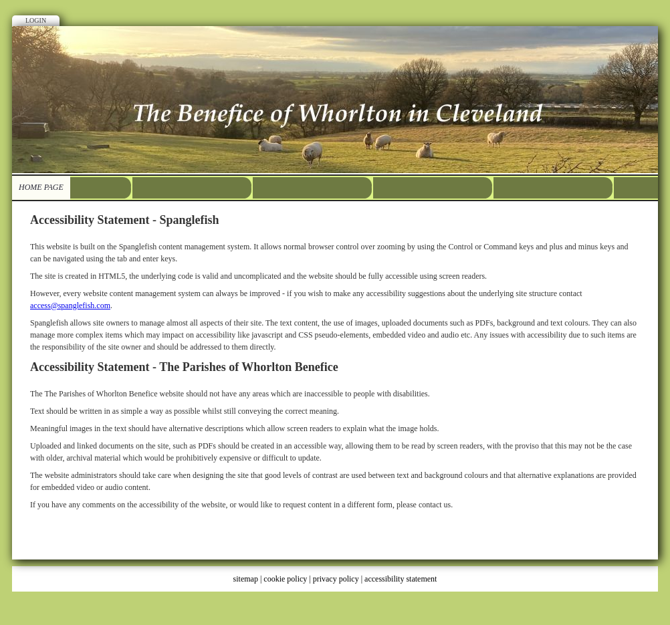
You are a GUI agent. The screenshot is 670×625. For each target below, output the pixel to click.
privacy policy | (338, 579)
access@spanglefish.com (70, 305)
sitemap (245, 579)
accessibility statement (400, 579)
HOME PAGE (41, 187)
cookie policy (285, 579)
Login (35, 20)
